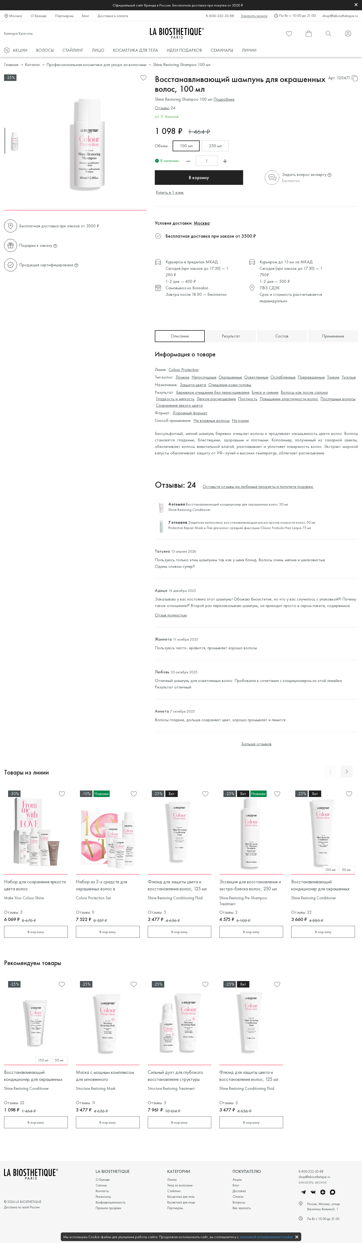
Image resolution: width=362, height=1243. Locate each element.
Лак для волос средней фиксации (233, 527)
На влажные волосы (211, 420)
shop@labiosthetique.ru (340, 15)
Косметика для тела (181, 1196)
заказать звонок (313, 1181)
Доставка (239, 1191)
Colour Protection (184, 369)
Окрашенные (230, 377)
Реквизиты (103, 1196)
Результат (231, 336)
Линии (172, 1179)
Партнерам (64, 15)
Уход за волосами (180, 1185)
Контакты (102, 1191)
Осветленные (256, 377)
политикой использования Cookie (266, 1236)
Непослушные (204, 377)
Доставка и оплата (113, 15)
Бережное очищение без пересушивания (212, 392)
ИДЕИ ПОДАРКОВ (184, 50)
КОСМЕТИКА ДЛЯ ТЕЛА (135, 50)
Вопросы (239, 1202)
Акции (237, 1179)
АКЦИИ (20, 50)
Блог (85, 15)
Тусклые (348, 377)
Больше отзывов (257, 744)
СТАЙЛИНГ (72, 50)
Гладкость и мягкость (175, 399)
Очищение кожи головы (229, 385)
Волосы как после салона (304, 392)
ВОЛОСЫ (45, 50)
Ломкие (182, 377)
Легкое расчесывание (216, 399)
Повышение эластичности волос (289, 399)
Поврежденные (311, 377)
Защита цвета (193, 385)
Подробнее (223, 99)
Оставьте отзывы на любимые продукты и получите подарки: (258, 486)
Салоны (101, 1185)
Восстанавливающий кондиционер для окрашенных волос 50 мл (237, 504)
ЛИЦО (98, 50)
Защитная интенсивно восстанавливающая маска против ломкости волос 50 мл (251, 522)
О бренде (38, 15)
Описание (180, 336)
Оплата (238, 1196)
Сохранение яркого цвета (179, 405)
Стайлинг (174, 1191)
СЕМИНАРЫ (222, 50)
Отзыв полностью (171, 615)
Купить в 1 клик (170, 192)
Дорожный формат (190, 413)
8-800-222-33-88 (220, 15)
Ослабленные (283, 377)
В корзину (189, 177)
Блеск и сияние (265, 392)
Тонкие (333, 377)
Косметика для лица (181, 1202)
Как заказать (242, 1208)
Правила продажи (108, 1208)
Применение (333, 336)
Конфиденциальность (110, 1202)
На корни (240, 420)
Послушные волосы (338, 399)
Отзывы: (162, 108)
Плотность (247, 399)
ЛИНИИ (249, 50)
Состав (282, 336)
